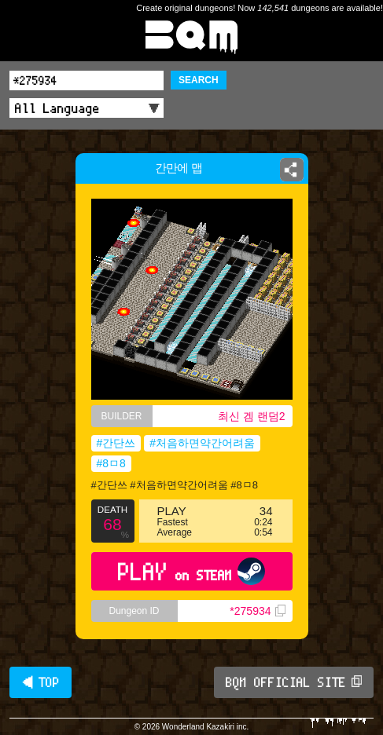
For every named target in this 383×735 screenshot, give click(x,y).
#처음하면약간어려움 (202, 443)
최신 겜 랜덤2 (251, 416)
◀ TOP (40, 682)
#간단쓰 (116, 443)
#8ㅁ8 (111, 463)
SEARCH (199, 80)
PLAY (191, 571)
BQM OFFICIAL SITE (294, 682)
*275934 (257, 611)
